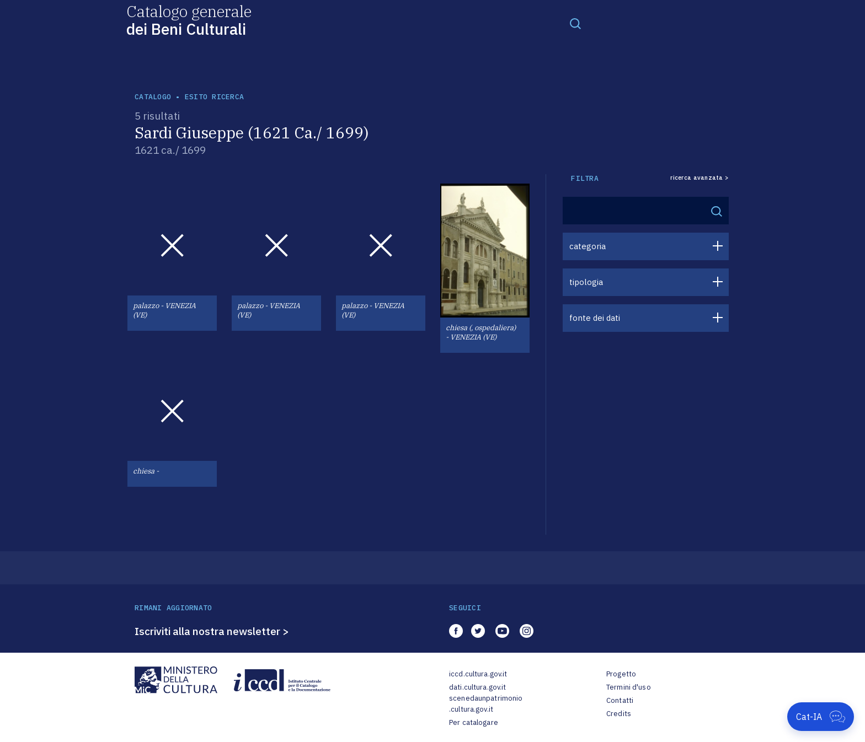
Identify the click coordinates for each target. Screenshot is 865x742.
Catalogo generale (189, 19)
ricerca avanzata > (699, 177)
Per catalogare (473, 722)
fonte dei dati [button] (594, 318)
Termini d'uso (628, 687)
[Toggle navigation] (575, 23)
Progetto (621, 674)
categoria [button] (587, 246)
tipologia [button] (586, 282)
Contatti (619, 700)
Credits (618, 713)
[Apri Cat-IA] (820, 716)
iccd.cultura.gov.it (478, 674)
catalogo (153, 96)
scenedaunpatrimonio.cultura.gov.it (485, 703)
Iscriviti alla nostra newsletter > (212, 631)
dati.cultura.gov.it (477, 687)
